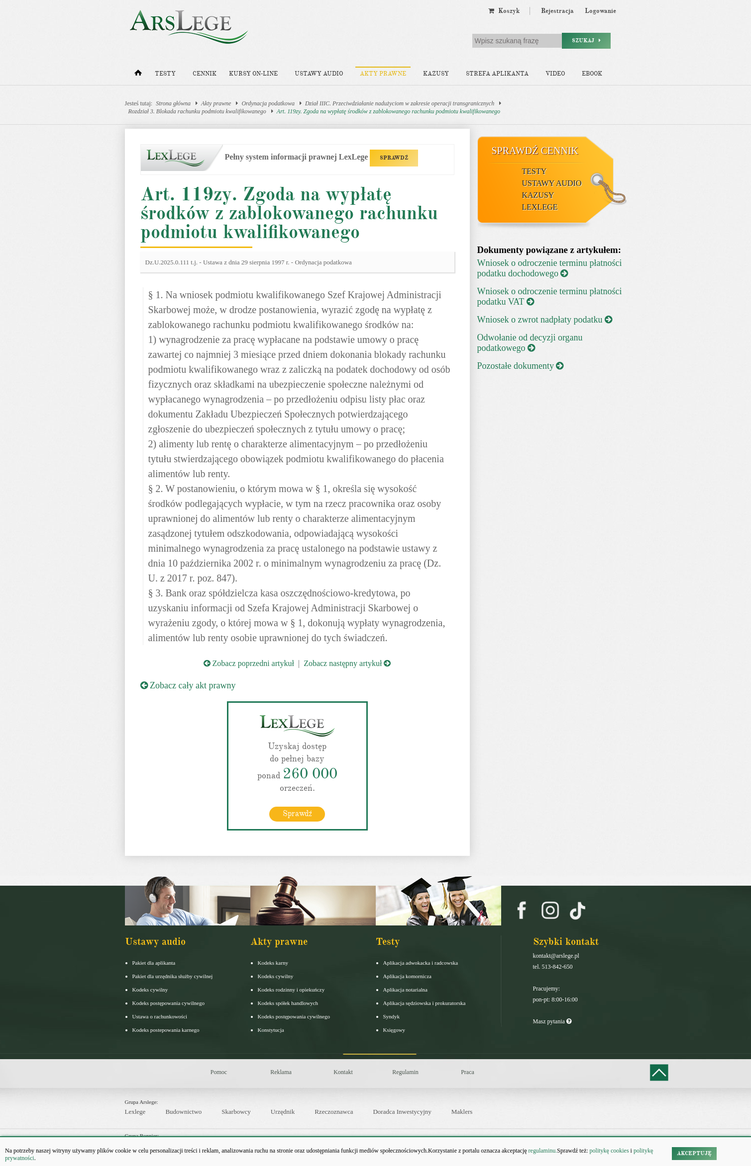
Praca (467, 1072)
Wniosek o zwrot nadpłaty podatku (544, 320)
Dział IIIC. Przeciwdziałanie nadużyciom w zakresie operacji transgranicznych (399, 103)
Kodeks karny (273, 963)
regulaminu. (542, 1150)
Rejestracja (557, 11)
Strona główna (173, 103)
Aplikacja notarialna (405, 990)
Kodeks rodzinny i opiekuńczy (291, 990)
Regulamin (405, 1072)
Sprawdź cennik (535, 150)
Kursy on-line (253, 74)
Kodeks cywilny (150, 990)
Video (555, 74)
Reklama (281, 1072)
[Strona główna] (138, 75)
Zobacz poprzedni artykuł (249, 663)
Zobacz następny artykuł (347, 663)
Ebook (592, 74)
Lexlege (135, 1111)
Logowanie (600, 11)
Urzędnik (283, 1111)
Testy (165, 74)
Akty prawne (383, 74)
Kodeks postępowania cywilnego (168, 1003)
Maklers (462, 1111)
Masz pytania (552, 1021)
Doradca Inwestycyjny (402, 1111)
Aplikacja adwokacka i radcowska (420, 963)
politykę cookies (609, 1150)
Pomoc (219, 1072)
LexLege (540, 207)
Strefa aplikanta (497, 74)
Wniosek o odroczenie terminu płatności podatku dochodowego (549, 268)
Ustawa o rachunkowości (160, 1016)
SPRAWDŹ (394, 158)
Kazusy (436, 74)
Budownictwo (183, 1111)
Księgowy (394, 1030)
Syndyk (391, 1016)
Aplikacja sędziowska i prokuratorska (424, 1003)
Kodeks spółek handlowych (288, 1003)
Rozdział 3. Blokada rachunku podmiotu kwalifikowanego (197, 111)
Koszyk (504, 11)
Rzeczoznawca (334, 1111)
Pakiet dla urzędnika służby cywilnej (172, 976)
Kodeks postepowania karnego (166, 1030)
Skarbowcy (236, 1111)
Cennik (204, 74)
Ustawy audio (319, 74)
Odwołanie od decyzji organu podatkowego (530, 343)
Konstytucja (271, 1030)
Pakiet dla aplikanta (154, 963)
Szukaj (586, 40)
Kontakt (343, 1072)
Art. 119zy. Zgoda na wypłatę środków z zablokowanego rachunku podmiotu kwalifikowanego (388, 111)
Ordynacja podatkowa (268, 103)
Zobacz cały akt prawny (188, 685)
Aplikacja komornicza (407, 976)
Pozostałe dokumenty (520, 366)
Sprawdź (297, 814)
